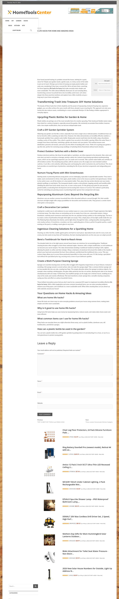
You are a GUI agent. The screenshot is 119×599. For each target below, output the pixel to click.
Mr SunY (75, 80)
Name (8, 381)
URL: (64, 83)
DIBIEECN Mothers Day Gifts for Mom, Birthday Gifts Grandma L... (97, 243)
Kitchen (40, 21)
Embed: (64, 90)
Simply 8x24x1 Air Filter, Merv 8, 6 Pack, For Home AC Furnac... (97, 114)
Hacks (27, 21)
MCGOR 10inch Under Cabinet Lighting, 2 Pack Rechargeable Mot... (97, 177)
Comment (9, 354)
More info (69, 437)
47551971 (94, 120)
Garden (20, 21)
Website (8, 403)
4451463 (40, 558)
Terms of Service (88, 590)
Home (9, 21)
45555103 (41, 489)
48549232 (41, 524)
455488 (40, 506)
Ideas (33, 21)
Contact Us (109, 590)
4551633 (40, 541)
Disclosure (99, 590)
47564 (40, 437)
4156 (39, 575)
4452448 (93, 250)
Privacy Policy (76, 590)
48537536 (94, 152)
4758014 (40, 472)
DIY (14, 21)
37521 (40, 454)
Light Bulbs (54, 21)
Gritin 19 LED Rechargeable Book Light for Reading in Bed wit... (97, 145)
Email (8, 392)
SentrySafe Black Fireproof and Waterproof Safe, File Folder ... (96, 275)
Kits (46, 21)
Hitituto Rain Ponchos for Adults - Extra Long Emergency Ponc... (95, 211)
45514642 (94, 281)
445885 (93, 218)
